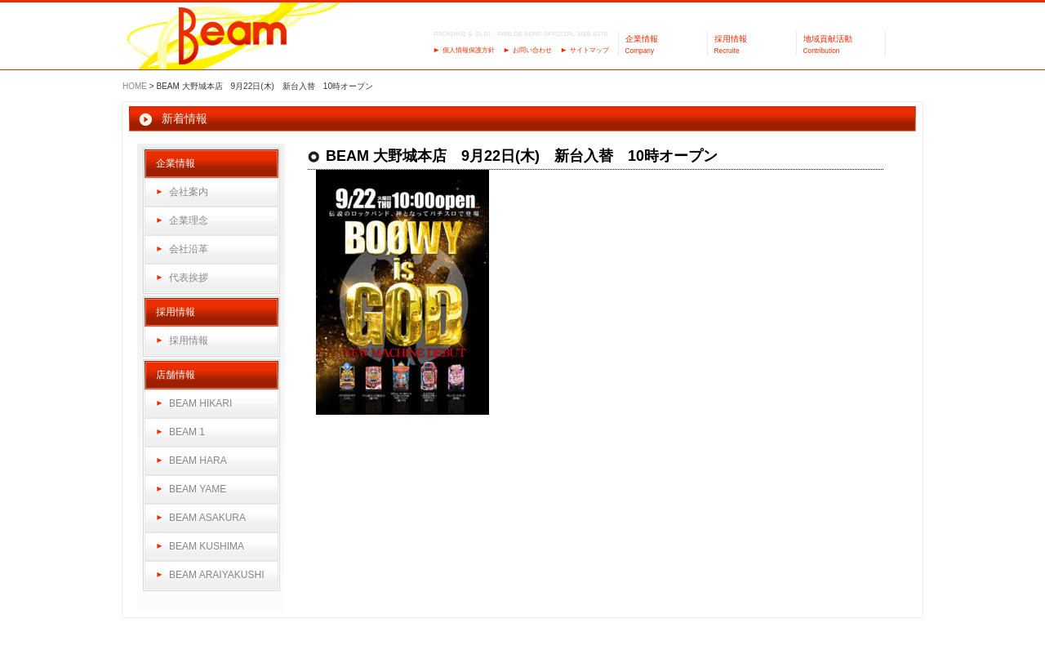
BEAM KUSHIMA (206, 546)
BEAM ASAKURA (207, 517)
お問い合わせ (532, 50)
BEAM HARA (198, 460)
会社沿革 (188, 249)
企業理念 (188, 220)
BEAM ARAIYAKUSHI (216, 574)
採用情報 (188, 340)
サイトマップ (589, 50)
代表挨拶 (188, 277)
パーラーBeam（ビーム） (233, 37)
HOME (134, 86)
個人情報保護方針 (468, 50)
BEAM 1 (187, 432)
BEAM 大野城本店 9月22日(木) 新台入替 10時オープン (522, 156)
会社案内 (188, 192)
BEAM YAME (197, 489)
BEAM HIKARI (200, 403)
